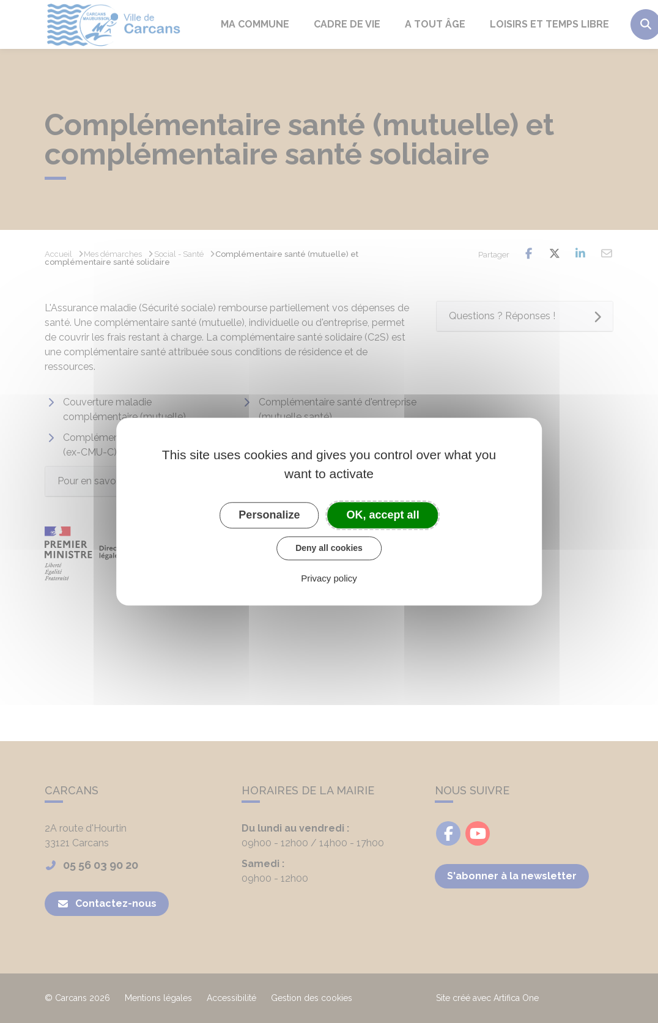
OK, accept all (383, 515)
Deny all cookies (329, 548)
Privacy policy (329, 578)
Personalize (269, 515)
